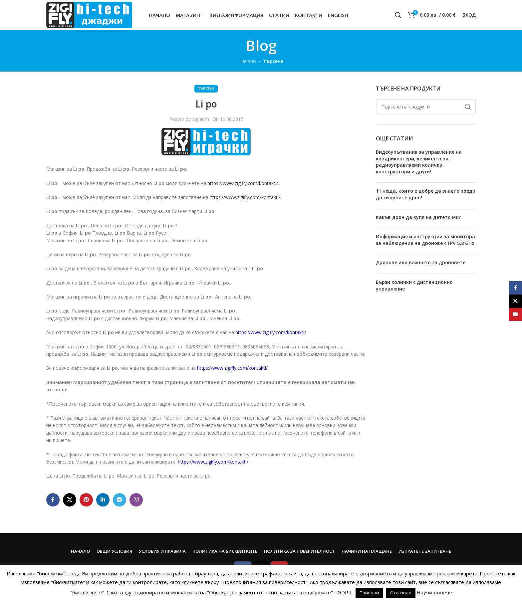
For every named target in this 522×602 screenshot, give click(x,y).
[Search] (398, 15)
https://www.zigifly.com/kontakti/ (242, 183)
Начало (247, 61)
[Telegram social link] (119, 499)
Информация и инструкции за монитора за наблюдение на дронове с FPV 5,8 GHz (425, 239)
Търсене (273, 61)
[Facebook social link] (53, 499)
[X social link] (69, 499)
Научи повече (434, 592)
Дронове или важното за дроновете (420, 262)
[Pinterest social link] (86, 499)
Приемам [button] (369, 593)
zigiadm (200, 119)
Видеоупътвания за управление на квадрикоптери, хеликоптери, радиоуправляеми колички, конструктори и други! (419, 162)
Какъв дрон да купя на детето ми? (418, 217)
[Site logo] (89, 14)
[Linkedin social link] (103, 499)
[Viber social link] (136, 499)
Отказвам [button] (400, 593)
